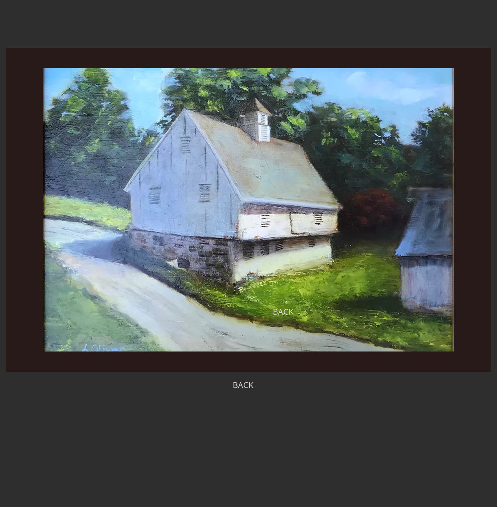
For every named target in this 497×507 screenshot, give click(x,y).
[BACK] (283, 312)
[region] (248, 210)
